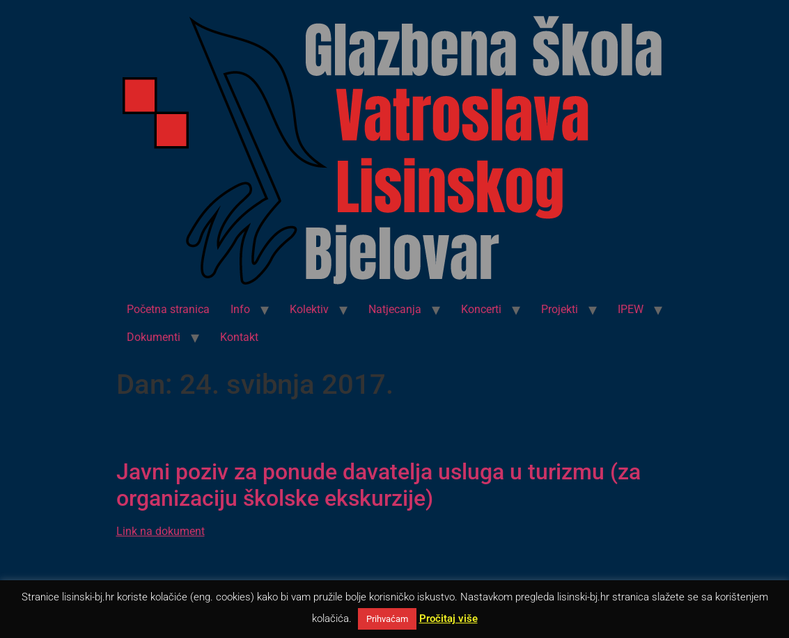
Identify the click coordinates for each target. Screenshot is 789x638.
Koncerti (481, 309)
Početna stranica (168, 309)
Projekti (559, 309)
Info (240, 309)
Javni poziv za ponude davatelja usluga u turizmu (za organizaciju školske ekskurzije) (378, 484)
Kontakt (239, 337)
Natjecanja (394, 309)
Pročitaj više (448, 618)
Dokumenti (153, 337)
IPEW (630, 309)
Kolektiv (309, 309)
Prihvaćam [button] (387, 619)
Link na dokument (160, 531)
